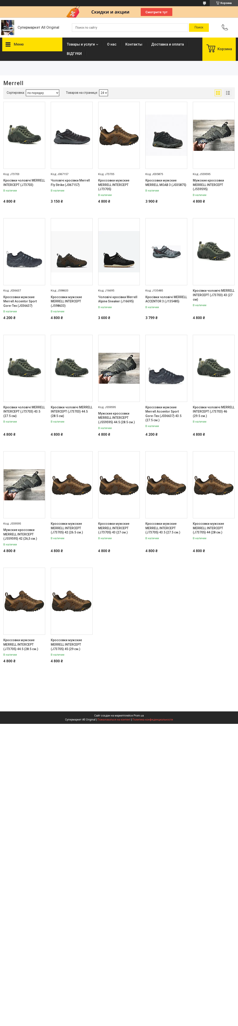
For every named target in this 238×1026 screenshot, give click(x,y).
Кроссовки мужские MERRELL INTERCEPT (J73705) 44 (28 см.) (208, 528)
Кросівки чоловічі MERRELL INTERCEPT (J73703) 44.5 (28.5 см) (71, 411)
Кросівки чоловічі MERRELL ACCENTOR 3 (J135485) (166, 299)
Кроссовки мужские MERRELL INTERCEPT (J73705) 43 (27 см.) (113, 528)
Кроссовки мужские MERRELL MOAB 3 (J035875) (165, 183)
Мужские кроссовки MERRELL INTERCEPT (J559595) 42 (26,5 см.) (20, 534)
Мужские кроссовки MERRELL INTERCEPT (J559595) (208, 185)
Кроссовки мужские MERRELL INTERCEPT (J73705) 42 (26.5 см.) (67, 528)
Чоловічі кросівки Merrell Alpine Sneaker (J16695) (117, 299)
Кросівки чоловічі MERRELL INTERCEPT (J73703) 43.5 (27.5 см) (24, 411)
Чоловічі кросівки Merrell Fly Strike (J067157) (70, 183)
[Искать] (199, 27)
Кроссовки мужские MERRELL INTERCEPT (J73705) (113, 185)
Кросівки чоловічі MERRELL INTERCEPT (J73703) (24, 183)
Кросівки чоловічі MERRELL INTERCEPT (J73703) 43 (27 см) (213, 295)
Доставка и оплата (167, 44)
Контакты (133, 44)
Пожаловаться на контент (114, 719)
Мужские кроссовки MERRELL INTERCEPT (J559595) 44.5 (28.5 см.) (116, 418)
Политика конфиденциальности (152, 719)
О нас (111, 44)
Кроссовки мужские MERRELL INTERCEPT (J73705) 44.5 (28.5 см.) (20, 644)
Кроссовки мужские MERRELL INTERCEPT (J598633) (66, 301)
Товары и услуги (81, 44)
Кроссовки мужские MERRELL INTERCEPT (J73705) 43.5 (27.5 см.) (162, 528)
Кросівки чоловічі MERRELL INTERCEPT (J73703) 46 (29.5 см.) (213, 411)
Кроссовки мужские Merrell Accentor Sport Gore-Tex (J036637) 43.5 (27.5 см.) (163, 413)
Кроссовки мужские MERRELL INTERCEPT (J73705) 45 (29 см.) (66, 644)
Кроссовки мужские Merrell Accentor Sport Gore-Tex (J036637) (20, 301)
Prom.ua (139, 715)
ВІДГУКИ (74, 54)
